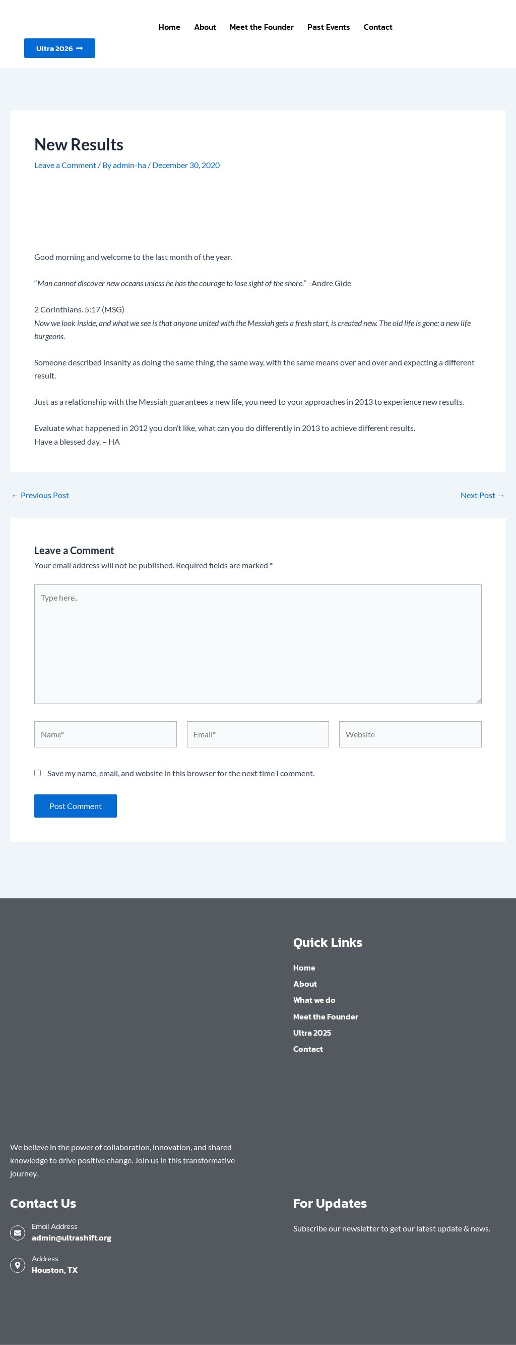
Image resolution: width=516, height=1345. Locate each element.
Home (169, 27)
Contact (378, 27)
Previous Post (40, 495)
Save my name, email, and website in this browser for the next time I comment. (180, 773)
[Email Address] (17, 1233)
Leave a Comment (65, 165)
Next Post (483, 495)
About (205, 27)
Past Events (328, 27)
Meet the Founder (262, 27)
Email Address (55, 1226)
